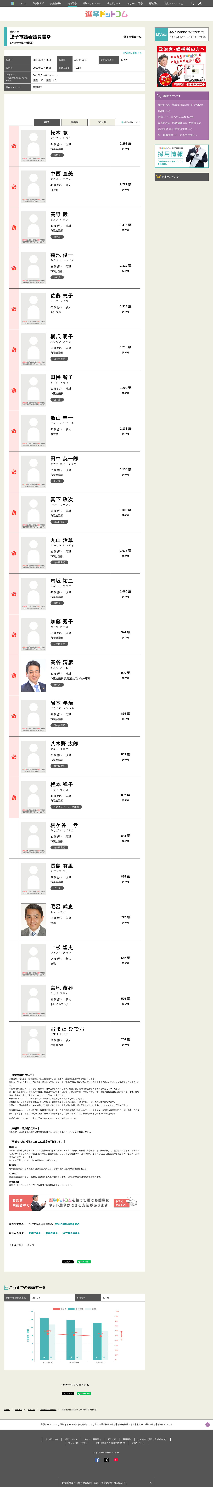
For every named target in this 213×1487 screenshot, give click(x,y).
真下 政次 (79, 501)
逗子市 (30, 1293)
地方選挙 (72, 3)
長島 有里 (79, 843)
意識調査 (153, 3)
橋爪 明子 (79, 338)
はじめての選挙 (135, 3)
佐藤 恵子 (79, 298)
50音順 (102, 122)
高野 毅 (79, 216)
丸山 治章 (79, 542)
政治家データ (114, 3)
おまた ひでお (79, 973)
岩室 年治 (79, 700)
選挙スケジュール (92, 3)
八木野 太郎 (79, 736)
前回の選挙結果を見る (67, 1272)
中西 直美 (79, 176)
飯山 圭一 (79, 420)
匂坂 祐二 (79, 583)
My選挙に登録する (132, 53)
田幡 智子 (79, 379)
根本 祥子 (79, 772)
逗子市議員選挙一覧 (48, 1458)
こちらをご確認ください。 (81, 1065)
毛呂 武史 (79, 879)
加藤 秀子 (79, 623)
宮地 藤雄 (79, 942)
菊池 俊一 (79, 257)
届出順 (74, 122)
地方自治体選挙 (71, 1281)
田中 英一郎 (79, 461)
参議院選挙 (56, 3)
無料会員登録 (85, 1482)
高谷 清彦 (79, 664)
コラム (23, 3)
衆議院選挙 (38, 3)
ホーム (7, 1458)
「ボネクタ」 (96, 1043)
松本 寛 (79, 135)
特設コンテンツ (173, 3)
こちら (55, 1052)
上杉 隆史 (79, 910)
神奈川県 (31, 1458)
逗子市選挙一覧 (132, 37)
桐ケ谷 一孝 (79, 807)
